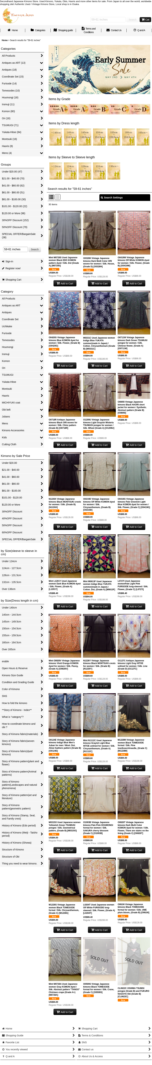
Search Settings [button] (112, 197)
